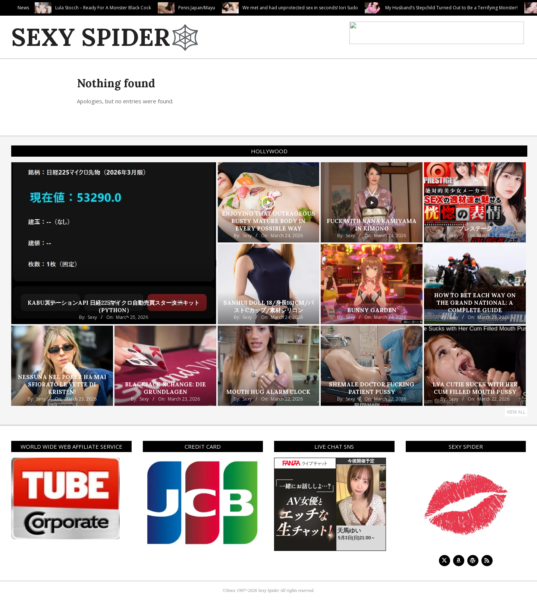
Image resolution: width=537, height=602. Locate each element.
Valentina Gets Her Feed (38, 7)
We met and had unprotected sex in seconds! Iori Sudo (336, 7)
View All (516, 412)
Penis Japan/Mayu (232, 7)
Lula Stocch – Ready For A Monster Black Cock (139, 7)
